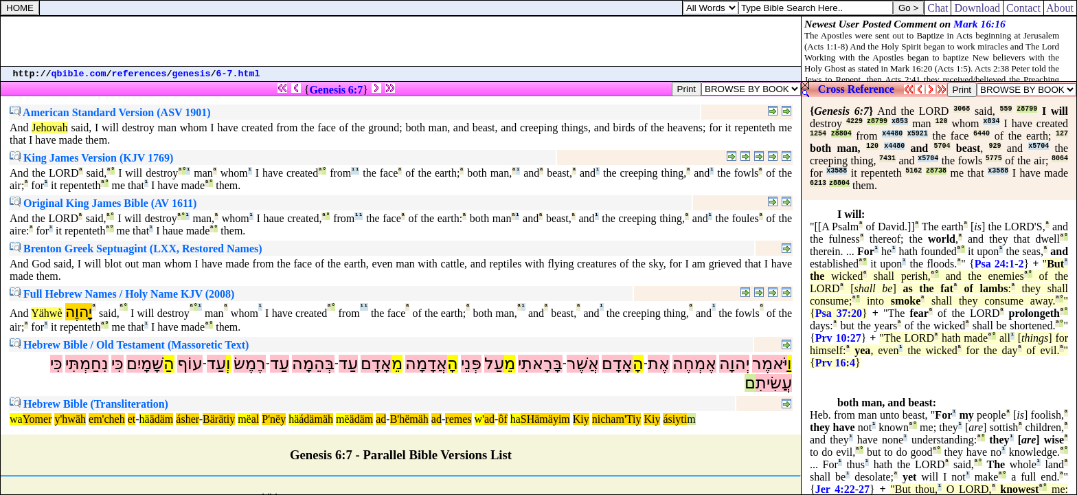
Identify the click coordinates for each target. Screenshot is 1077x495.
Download (977, 8)
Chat (938, 8)
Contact (1023, 8)
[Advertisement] (401, 41)
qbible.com (79, 74)
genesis (191, 74)
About (1060, 8)
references (139, 74)
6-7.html (238, 74)
